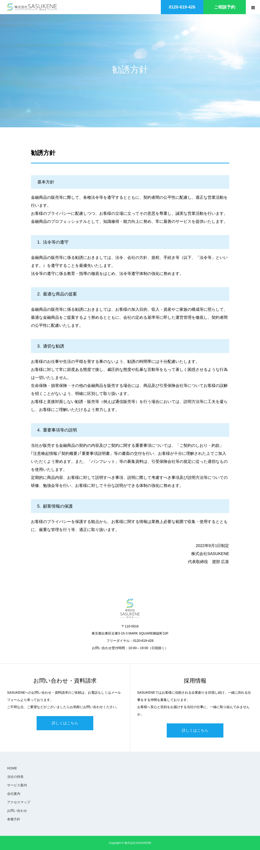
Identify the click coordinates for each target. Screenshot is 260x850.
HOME (12, 768)
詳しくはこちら (65, 723)
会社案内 (13, 794)
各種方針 (13, 819)
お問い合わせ (17, 811)
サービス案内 (17, 785)
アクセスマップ (18, 802)
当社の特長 (15, 777)
